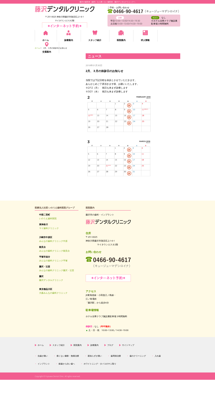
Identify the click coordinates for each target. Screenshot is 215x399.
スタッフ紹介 (94, 40)
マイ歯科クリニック (49, 228)
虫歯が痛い (43, 375)
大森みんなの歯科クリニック (53, 292)
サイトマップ (128, 364)
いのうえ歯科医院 (48, 218)
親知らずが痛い (95, 375)
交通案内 (167, 40)
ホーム (45, 40)
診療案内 (68, 40)
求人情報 (143, 40)
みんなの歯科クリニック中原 (53, 240)
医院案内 (120, 40)
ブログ (110, 364)
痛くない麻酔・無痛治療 (68, 375)
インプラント (44, 383)
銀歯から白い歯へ (67, 383)
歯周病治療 (116, 375)
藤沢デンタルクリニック (51, 280)
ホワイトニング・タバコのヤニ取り (100, 383)
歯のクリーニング (138, 375)
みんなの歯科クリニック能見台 (54, 250)
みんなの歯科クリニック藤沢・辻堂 (56, 270)
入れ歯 (158, 375)
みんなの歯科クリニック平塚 (53, 260)
